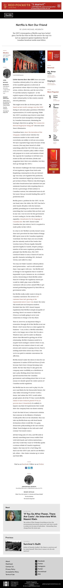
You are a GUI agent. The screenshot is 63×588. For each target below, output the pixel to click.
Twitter (41, 464)
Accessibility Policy (12, 572)
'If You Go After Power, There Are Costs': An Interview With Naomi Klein (40, 516)
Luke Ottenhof (56, 100)
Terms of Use (10, 574)
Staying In (51, 81)
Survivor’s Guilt (32, 543)
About (8, 561)
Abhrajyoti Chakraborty (51, 76)
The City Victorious (29, 496)
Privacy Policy (10, 569)
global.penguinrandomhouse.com (51, 584)
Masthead (9, 564)
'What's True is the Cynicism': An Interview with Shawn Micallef (29, 494)
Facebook (25, 464)
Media (6, 52)
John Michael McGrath (32, 29)
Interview (27, 511)
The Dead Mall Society (56, 137)
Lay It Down (55, 96)
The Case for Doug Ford (29, 498)
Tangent (27, 541)
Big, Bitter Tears (51, 72)
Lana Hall (55, 143)
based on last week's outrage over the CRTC (28, 107)
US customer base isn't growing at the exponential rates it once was (26, 299)
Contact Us (10, 566)
